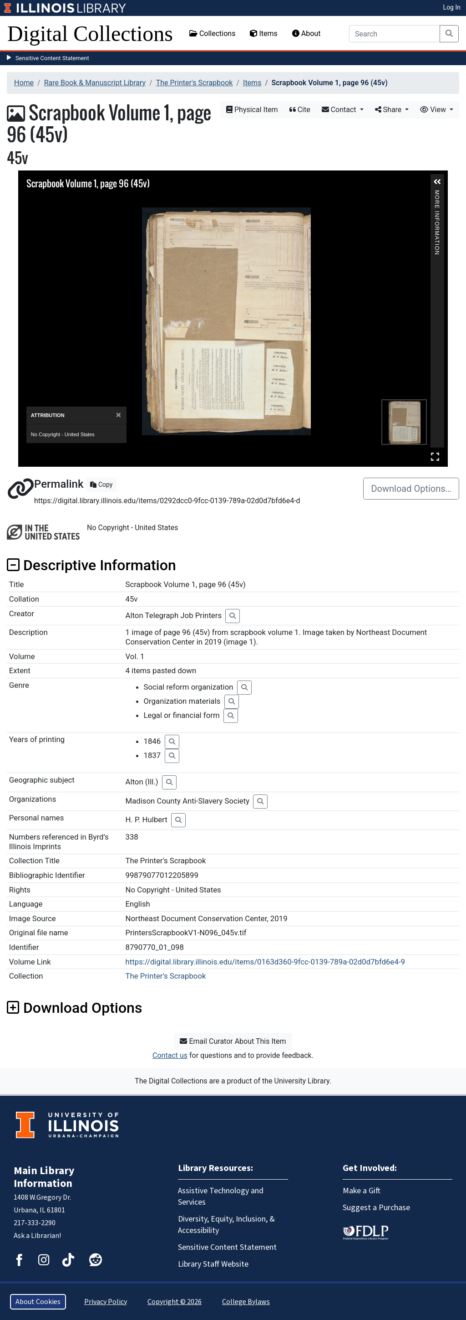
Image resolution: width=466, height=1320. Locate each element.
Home (24, 82)
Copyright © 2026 (174, 1302)
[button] (437, 181)
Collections (212, 33)
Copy (101, 484)
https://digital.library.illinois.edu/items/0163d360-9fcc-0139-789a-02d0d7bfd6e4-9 (265, 961)
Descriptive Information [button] (91, 565)
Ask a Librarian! (37, 1236)
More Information (437, 194)
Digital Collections (90, 33)
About (306, 33)
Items (263, 33)
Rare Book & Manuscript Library (95, 82)
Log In (452, 7)
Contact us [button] (169, 1055)
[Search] (394, 33)
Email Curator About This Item (233, 1041)
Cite (299, 109)
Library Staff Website (213, 1264)
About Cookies (38, 1302)
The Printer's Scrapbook (194, 82)
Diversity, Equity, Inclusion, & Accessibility (226, 1224)
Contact (340, 109)
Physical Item (252, 109)
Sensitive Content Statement (52, 58)
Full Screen (435, 456)
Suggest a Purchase (376, 1207)
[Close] (119, 415)
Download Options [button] (74, 1007)
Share (389, 109)
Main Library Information (44, 1177)
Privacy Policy (105, 1302)
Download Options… (411, 488)
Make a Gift (361, 1190)
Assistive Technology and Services (220, 1196)
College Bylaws (246, 1302)
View (434, 109)
